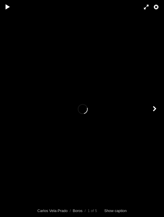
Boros (77, 211)
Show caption (115, 211)
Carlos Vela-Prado (52, 211)
